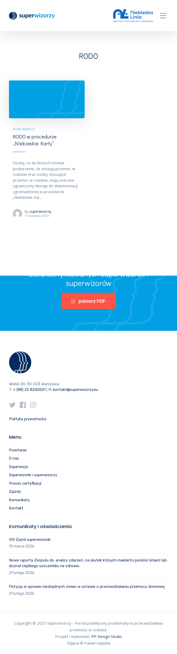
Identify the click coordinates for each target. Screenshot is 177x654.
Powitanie (18, 450)
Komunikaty (24, 129)
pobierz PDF (88, 301)
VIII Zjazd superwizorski (30, 539)
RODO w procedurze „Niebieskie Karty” (34, 140)
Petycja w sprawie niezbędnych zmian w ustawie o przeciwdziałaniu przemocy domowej (87, 586)
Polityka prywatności (27, 419)
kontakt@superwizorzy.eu (75, 389)
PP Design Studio (106, 636)
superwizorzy (40, 211)
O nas (14, 458)
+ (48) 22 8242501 (29, 389)
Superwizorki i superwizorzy (33, 475)
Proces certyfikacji (25, 483)
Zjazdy (15, 491)
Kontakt (16, 508)
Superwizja (18, 466)
